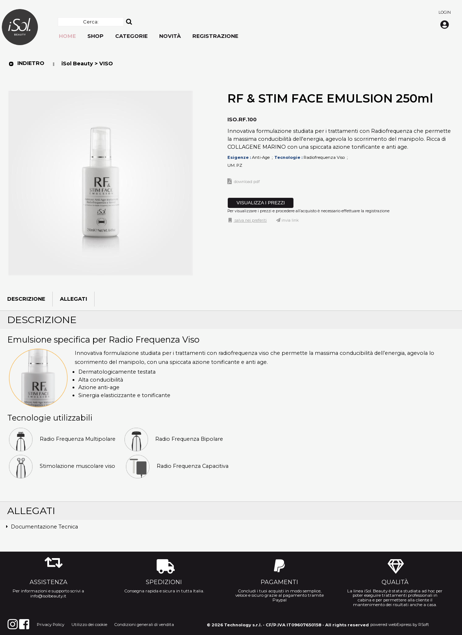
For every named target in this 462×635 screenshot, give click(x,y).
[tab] (231, 527)
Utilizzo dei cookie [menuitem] (89, 624)
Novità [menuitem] (170, 36)
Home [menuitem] (67, 36)
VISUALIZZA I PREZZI (260, 202)
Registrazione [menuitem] (215, 36)
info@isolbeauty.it (48, 596)
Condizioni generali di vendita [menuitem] (144, 624)
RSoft (423, 624)
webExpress (399, 624)
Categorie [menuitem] (131, 36)
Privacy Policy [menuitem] (50, 624)
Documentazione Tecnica (44, 526)
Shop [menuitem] (95, 36)
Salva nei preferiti (250, 220)
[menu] (148, 32)
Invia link (290, 220)
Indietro (26, 63)
